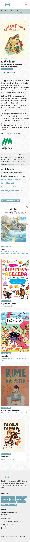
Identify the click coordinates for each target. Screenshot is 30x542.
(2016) (7, 183)
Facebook (4, 528)
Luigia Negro (4, 253)
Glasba (15, 504)
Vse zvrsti (4, 497)
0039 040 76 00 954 (8, 524)
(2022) (11, 179)
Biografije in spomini (11, 502)
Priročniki (12, 499)
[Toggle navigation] (25, 4)
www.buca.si (21, 159)
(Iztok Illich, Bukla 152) (14, 172)
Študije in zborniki (21, 502)
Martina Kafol (4, 252)
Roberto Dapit (12, 252)
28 (24, 536)
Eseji (24, 499)
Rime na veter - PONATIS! (11, 410)
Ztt (2, 10)
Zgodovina (18, 499)
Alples (23, 133)
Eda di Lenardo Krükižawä (13, 253)
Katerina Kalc (24, 253)
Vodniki (3, 502)
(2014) (8, 187)
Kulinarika (10, 504)
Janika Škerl (11, 306)
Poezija (13, 497)
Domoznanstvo (5, 499)
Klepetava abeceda (8, 303)
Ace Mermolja (4, 358)
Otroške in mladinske (7, 69)
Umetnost (4, 504)
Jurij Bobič (3, 459)
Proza (9, 497)
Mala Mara (5, 456)
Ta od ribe (5, 249)
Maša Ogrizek (5, 59)
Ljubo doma (14, 10)
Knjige (7, 10)
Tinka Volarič (24, 413)
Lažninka (4, 356)
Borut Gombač (12, 413)
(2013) (11, 191)
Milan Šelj (18, 413)
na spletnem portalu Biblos (15, 164)
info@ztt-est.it (23, 12)
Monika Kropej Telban (21, 252)
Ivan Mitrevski (4, 306)
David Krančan (10, 459)
